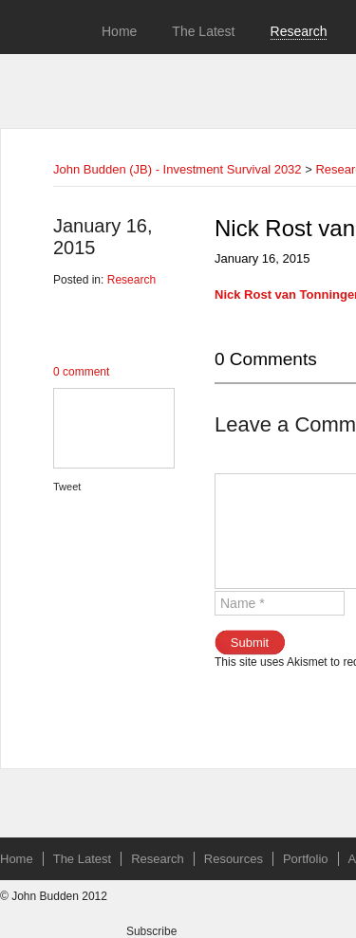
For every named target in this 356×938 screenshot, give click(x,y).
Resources (233, 859)
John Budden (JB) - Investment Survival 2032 (177, 169)
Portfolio (305, 859)
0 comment (81, 371)
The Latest (203, 31)
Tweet (67, 486)
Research (299, 31)
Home (119, 31)
